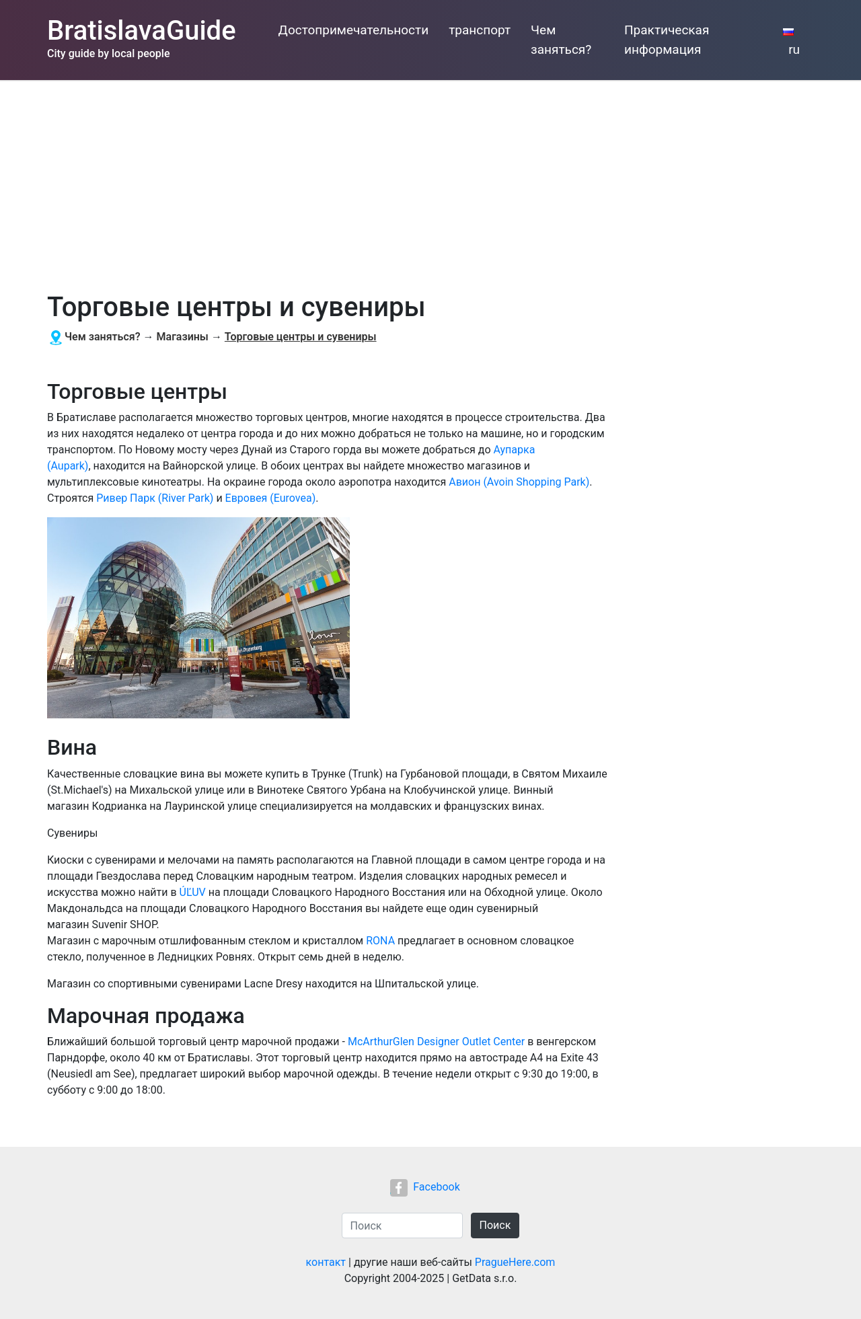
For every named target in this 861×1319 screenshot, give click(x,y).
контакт (326, 1262)
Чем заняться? (561, 39)
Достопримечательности (353, 30)
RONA (380, 940)
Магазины (183, 336)
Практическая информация (666, 39)
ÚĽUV (193, 892)
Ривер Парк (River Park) (154, 498)
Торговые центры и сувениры (301, 336)
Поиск (495, 1225)
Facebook (424, 1186)
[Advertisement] (430, 181)
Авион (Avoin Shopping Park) (519, 482)
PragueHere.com (515, 1262)
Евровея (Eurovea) (270, 498)
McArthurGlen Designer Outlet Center (436, 1041)
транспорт (480, 30)
